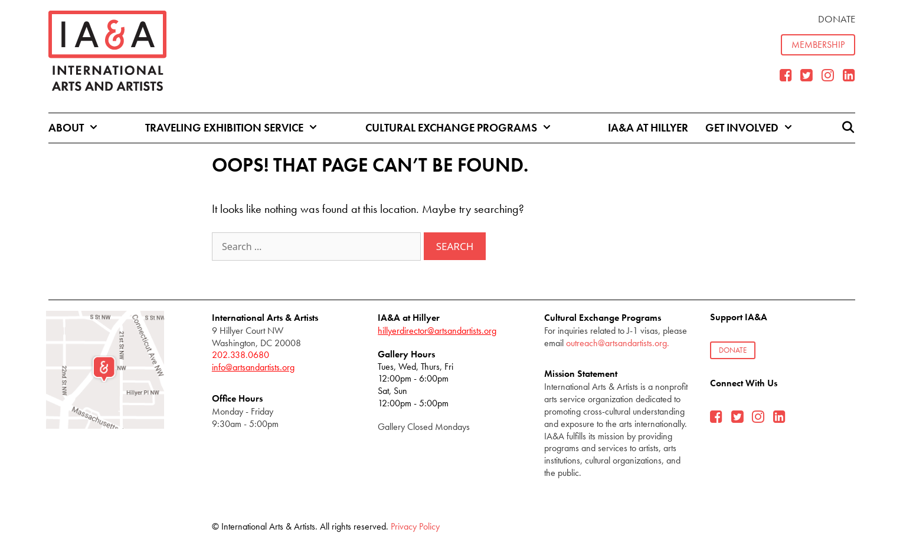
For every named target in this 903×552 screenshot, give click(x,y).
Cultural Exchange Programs (469, 128)
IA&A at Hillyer (648, 127)
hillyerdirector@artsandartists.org (437, 330)
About (84, 128)
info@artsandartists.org (253, 367)
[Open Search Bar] (847, 128)
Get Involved (759, 128)
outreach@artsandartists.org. (617, 343)
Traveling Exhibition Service (242, 128)
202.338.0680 (240, 355)
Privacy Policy (415, 526)
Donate (836, 18)
